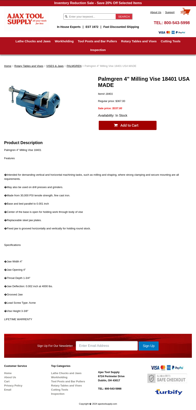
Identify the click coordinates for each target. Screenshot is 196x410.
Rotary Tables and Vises (139, 41)
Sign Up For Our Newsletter (55, 345)
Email (7, 389)
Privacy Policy (13, 385)
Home (7, 66)
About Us (155, 12)
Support (170, 12)
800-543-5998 (177, 22)
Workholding (64, 41)
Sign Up (148, 346)
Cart (7, 381)
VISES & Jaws (55, 66)
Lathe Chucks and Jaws (33, 41)
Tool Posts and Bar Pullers (97, 41)
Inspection (98, 50)
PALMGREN (74, 66)
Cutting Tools (171, 41)
